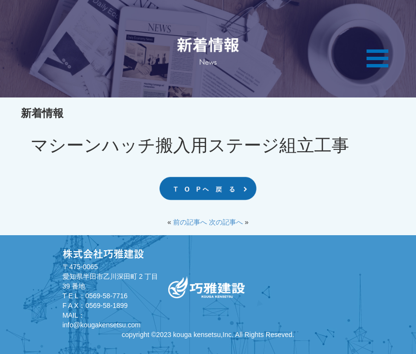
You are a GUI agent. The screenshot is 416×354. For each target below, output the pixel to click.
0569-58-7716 (106, 296)
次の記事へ (226, 222)
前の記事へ (190, 222)
